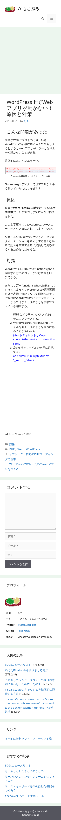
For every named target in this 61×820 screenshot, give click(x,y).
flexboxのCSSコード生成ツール (24, 796)
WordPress (33, 449)
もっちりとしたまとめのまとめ (24, 771)
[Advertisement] (30, 58)
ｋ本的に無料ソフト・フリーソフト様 (28, 738)
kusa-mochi (24, 630)
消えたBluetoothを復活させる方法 (26, 670)
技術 (12, 444)
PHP (12, 449)
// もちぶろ (28, 8)
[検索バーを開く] (42, 18)
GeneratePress (30, 814)
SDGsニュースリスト (18, 665)
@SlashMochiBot (27, 624)
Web (20, 449)
